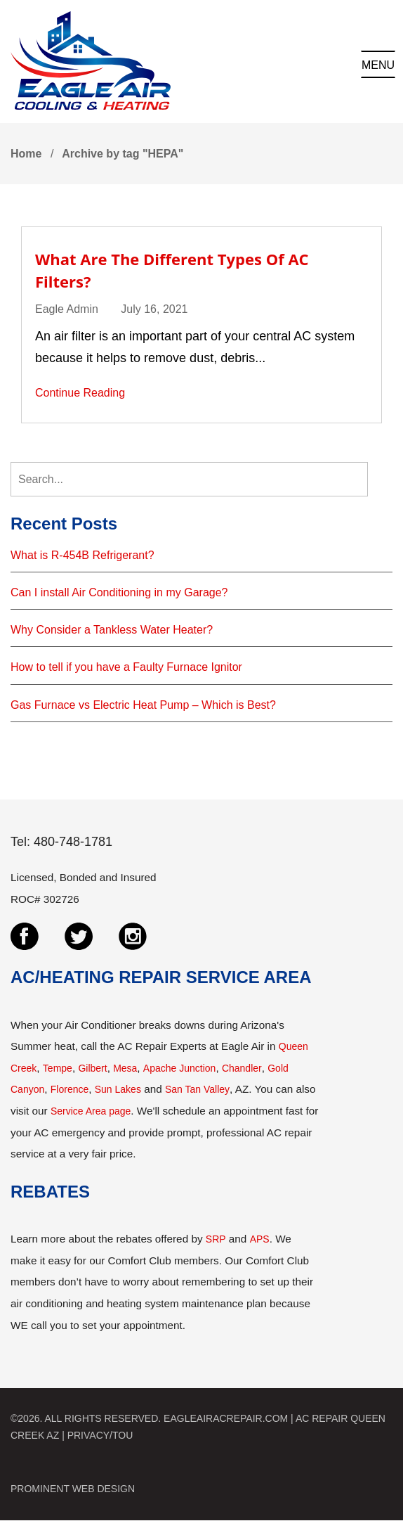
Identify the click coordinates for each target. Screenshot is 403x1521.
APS (260, 1239)
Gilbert (92, 1068)
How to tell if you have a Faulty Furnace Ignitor (126, 667)
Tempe (57, 1068)
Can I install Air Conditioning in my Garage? (119, 592)
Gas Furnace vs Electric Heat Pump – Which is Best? (143, 705)
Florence (69, 1089)
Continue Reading (80, 393)
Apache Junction (179, 1068)
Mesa (125, 1068)
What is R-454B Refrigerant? (82, 555)
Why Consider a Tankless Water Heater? (112, 630)
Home (26, 154)
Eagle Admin (66, 309)
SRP (216, 1239)
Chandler (242, 1068)
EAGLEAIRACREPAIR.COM (226, 1418)
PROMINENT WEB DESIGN (73, 1488)
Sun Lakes (118, 1089)
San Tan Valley (197, 1089)
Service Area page (91, 1111)
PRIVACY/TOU (100, 1435)
